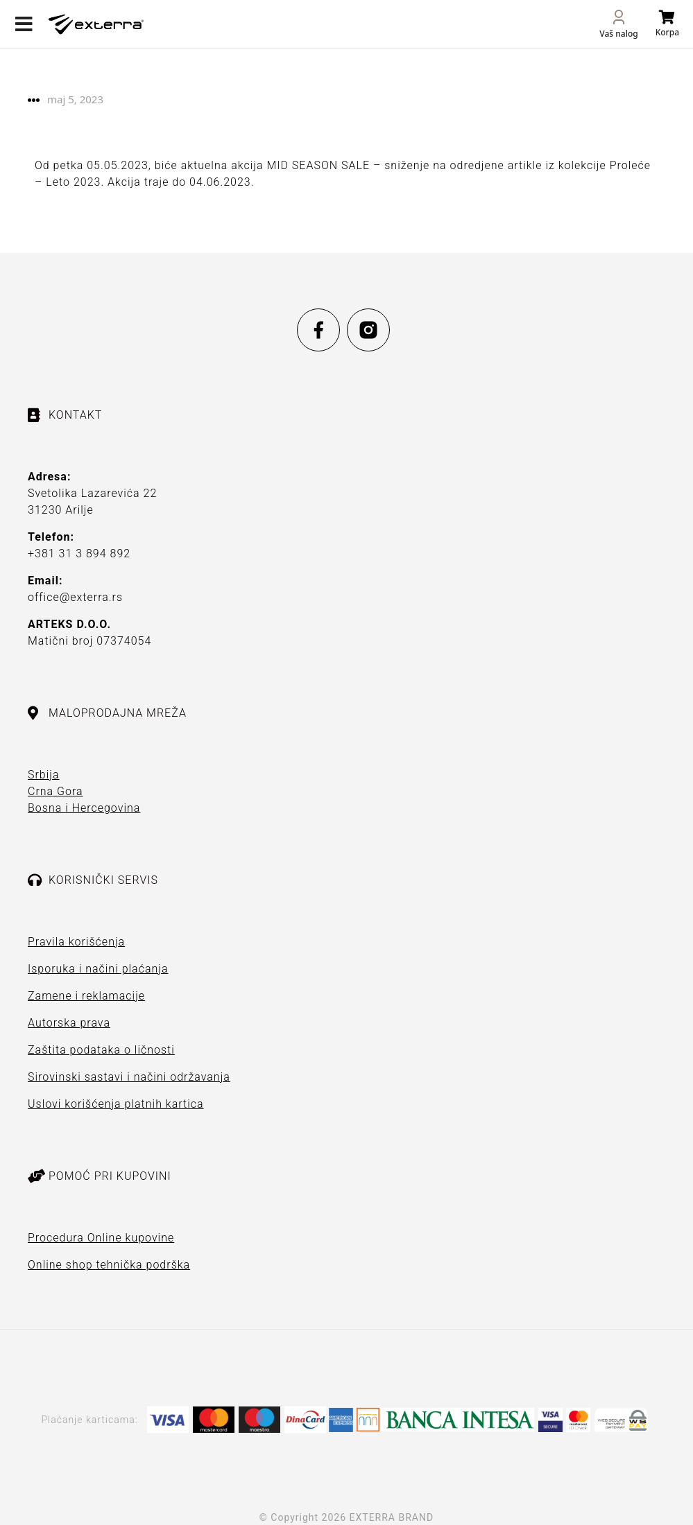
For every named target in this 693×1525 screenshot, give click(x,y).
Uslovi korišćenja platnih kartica (116, 1103)
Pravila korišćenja (76, 941)
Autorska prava (69, 1022)
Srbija (44, 774)
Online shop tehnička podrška (109, 1264)
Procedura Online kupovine (101, 1237)
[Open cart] (667, 23)
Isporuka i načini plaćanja (98, 968)
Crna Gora (55, 791)
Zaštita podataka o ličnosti (101, 1049)
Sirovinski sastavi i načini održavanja (129, 1076)
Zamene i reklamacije (86, 995)
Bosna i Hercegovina (84, 807)
